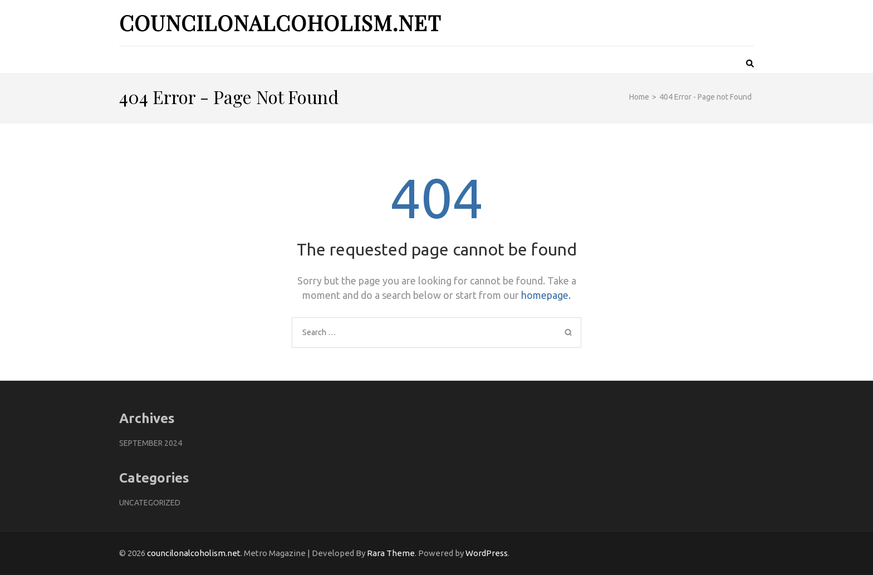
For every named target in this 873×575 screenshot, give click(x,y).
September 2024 (150, 443)
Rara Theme (391, 553)
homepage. (546, 295)
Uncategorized (149, 502)
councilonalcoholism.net (280, 22)
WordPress (486, 553)
